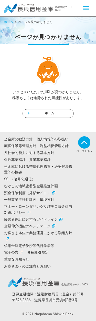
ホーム (8, 22)
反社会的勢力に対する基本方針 (29, 153)
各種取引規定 (38, 252)
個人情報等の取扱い (52, 139)
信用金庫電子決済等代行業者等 (29, 246)
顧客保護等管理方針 (20, 146)
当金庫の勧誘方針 (18, 139)
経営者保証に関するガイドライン (31, 219)
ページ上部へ (84, 151)
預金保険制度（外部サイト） (27, 193)
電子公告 (11, 252)
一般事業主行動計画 (20, 200)
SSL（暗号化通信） (19, 179)
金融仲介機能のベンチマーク (27, 226)
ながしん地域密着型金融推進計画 (31, 186)
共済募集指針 (40, 160)
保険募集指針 (15, 160)
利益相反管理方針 (54, 146)
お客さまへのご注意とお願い (27, 266)
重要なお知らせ (16, 259)
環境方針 (47, 200)
